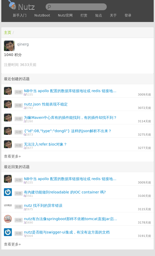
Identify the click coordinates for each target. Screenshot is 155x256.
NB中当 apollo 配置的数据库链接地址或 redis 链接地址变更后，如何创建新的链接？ (72, 91)
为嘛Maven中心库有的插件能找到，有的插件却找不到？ (70, 117)
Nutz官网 (65, 15)
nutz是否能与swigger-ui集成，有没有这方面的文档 (66, 232)
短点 (98, 15)
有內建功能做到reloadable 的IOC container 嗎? (65, 192)
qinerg (23, 44)
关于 (113, 15)
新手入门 (19, 15)
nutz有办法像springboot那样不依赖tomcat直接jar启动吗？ (72, 219)
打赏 (84, 15)
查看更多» (12, 156)
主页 (7, 32)
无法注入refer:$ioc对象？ (45, 144)
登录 (128, 15)
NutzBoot (42, 15)
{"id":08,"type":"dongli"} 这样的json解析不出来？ (67, 131)
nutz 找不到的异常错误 (43, 205)
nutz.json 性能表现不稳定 (45, 104)
